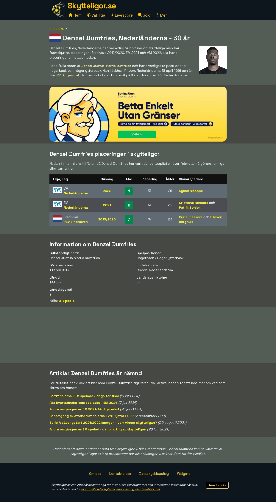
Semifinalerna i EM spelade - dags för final (84, 396)
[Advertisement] (138, 335)
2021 (107, 205)
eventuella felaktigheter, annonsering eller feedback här (120, 489)
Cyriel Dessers (190, 217)
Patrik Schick (190, 207)
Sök (144, 15)
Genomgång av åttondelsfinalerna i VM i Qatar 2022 (91, 416)
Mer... (162, 15)
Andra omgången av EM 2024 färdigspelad (84, 409)
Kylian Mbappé (191, 191)
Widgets (184, 473)
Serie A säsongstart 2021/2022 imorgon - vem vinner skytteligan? (103, 422)
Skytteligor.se (92, 6)
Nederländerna (76, 193)
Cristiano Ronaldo (193, 203)
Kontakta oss (120, 473)
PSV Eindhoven (76, 222)
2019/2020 (107, 219)
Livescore (121, 15)
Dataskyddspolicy (154, 473)
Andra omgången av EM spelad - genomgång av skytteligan (97, 429)
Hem (75, 15)
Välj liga (96, 15)
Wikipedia (66, 301)
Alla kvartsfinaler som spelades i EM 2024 (83, 402)
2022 (107, 191)
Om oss (95, 473)
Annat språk (217, 485)
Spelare (56, 29)
